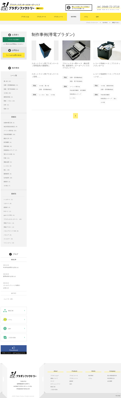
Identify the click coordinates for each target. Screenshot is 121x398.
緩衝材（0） (7, 207)
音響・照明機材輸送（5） (11, 85)
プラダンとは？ (55, 375)
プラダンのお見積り (14, 39)
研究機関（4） (8, 142)
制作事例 (73, 16)
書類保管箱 (109, 85)
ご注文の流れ (54, 389)
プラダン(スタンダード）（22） (13, 219)
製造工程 (53, 386)
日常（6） (7, 105)
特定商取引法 (111, 378)
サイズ (52, 381)
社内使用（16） (8, 178)
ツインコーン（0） (9, 243)
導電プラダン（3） (9, 223)
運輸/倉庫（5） (8, 162)
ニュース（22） (9, 299)
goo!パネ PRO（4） (9, 215)
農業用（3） (7, 181)
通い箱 (47, 85)
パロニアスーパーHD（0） (11, 231)
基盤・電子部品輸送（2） (11, 89)
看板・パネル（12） (9, 101)
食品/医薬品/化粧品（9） (11, 126)
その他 (41, 85)
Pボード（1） (8, 211)
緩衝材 (71, 381)
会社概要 (109, 381)
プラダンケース (41, 16)
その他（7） (7, 185)
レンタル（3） (8, 166)
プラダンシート (58, 16)
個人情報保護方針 (112, 375)
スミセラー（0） (8, 239)
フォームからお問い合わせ (13, 55)
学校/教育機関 (74, 90)
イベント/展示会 (75, 86)
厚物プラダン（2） (9, 227)
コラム (86, 16)
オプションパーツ (55, 384)
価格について (54, 378)
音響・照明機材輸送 (45, 89)
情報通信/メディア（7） (11, 150)
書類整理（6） (8, 174)
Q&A (97, 16)
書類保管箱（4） (8, 97)
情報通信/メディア (75, 94)
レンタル (42, 95)
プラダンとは (25, 16)
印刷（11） (7, 158)
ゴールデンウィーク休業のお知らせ (11, 285)
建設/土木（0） (8, 138)
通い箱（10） (8, 81)
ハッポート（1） (8, 199)
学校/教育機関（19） (10, 134)
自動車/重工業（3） (9, 122)
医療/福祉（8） (8, 146)
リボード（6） (8, 203)
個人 (47, 95)
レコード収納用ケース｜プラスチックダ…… (106, 78)
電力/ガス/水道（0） (9, 154)
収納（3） (7, 108)
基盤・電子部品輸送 (76, 81)
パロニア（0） (8, 235)
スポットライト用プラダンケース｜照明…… (45, 78)
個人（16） (7, 170)
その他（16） (8, 93)
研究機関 (83, 90)
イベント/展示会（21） (10, 130)
